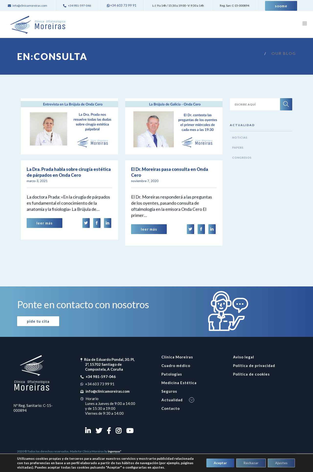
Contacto (170, 408)
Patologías (171, 374)
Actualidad (172, 400)
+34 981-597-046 (100, 376)
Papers (238, 147)
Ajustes (281, 463)
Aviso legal (243, 357)
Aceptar (220, 463)
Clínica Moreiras (177, 357)
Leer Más (44, 223)
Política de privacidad (254, 365)
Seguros (169, 391)
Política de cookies (251, 374)
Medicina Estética (179, 382)
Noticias (239, 137)
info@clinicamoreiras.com (107, 391)
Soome (281, 6)
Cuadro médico (175, 365)
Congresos (242, 157)
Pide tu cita (38, 321)
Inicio (252, 53)
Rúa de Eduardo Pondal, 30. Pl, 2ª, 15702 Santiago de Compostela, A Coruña (109, 364)
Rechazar (251, 463)
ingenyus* (114, 451)
